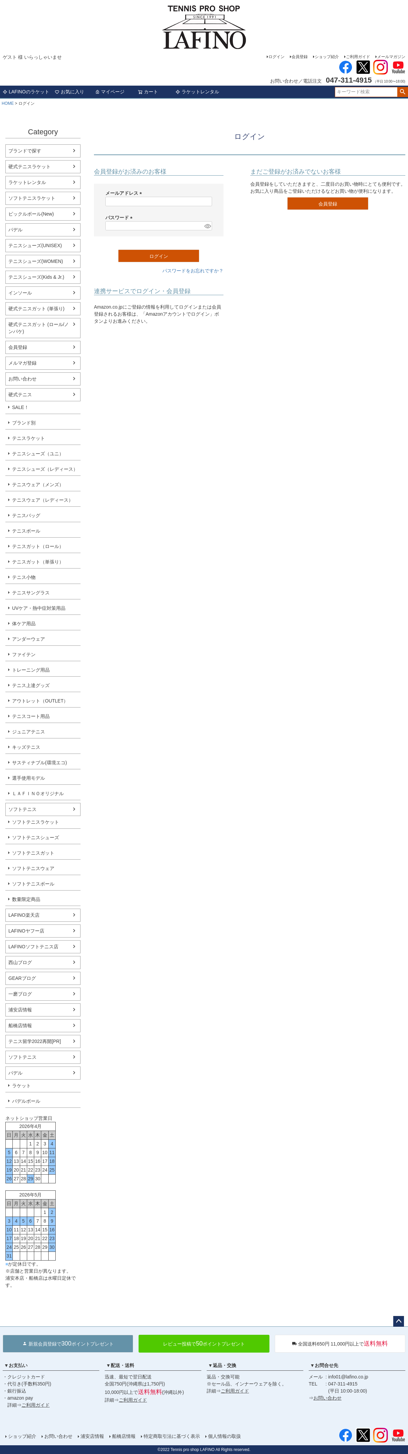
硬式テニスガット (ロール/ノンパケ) (38, 328)
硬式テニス (20, 394)
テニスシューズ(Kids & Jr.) (36, 277)
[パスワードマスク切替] (207, 226)
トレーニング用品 (31, 670)
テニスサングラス (31, 592)
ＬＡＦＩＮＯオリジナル (38, 793)
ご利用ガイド (358, 56)
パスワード (120, 217)
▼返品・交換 (222, 1365)
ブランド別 (24, 422)
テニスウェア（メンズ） (38, 484)
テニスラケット (28, 438)
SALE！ (20, 407)
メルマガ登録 (22, 363)
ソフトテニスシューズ (35, 837)
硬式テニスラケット (29, 166)
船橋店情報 (20, 1025)
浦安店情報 (20, 1009)
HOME (8, 103)
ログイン (276, 56)
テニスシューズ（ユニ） (38, 453)
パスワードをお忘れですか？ (192, 270)
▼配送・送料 (120, 1365)
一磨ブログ (20, 994)
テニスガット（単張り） (38, 561)
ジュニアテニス (28, 731)
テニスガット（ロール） (38, 546)
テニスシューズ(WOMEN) (35, 261)
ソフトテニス (22, 809)
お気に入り (69, 91)
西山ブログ (20, 962)
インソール (20, 293)
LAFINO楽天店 (24, 915)
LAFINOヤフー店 (26, 931)
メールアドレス (124, 193)
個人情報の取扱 (224, 1436)
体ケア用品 (24, 623)
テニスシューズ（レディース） (45, 469)
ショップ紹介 (327, 56)
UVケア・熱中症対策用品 (38, 608)
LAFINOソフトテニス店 (33, 946)
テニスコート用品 (31, 716)
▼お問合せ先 (324, 1365)
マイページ (109, 91)
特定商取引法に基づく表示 (172, 1436)
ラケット (21, 1085)
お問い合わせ (22, 378)
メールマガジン (391, 56)
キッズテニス (26, 747)
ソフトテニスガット (33, 853)
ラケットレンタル (197, 91)
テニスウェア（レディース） (42, 500)
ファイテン (24, 654)
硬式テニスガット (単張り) (36, 308)
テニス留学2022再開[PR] (34, 1041)
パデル (15, 229)
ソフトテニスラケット (31, 198)
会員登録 (300, 56)
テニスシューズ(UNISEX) (35, 245)
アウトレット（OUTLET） (40, 700)
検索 (402, 92)
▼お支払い (16, 1365)
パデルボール (26, 1101)
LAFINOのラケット (26, 91)
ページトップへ (398, 1321)
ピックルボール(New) (31, 214)
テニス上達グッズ (31, 685)
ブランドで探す (24, 150)
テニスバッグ (26, 515)
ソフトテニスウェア (33, 868)
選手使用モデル (28, 778)
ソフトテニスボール (33, 884)
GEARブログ (22, 978)
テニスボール (26, 531)
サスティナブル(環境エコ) (39, 762)
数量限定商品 (26, 899)
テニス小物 (24, 577)
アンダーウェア (28, 639)
